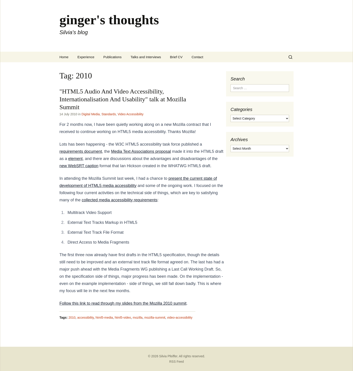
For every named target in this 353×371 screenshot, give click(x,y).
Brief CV (176, 57)
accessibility (85, 317)
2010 (71, 317)
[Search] (290, 57)
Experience (85, 57)
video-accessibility (179, 317)
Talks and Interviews (146, 57)
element (75, 158)
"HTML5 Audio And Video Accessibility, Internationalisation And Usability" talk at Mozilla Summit (122, 99)
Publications (112, 57)
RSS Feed (176, 361)
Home (63, 57)
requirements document (80, 151)
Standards (109, 114)
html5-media (104, 317)
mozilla (138, 317)
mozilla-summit (154, 317)
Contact (197, 57)
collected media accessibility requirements (119, 200)
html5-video (123, 317)
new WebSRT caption (78, 166)
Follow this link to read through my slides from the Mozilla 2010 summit (122, 303)
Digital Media (90, 114)
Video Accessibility (130, 114)
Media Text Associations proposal (141, 151)
